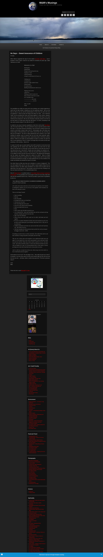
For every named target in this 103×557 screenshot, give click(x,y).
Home (40, 44)
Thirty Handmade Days (33, 390)
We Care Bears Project (33, 392)
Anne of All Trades (32, 368)
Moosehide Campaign (33, 527)
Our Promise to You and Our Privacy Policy (51, 47)
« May (29, 309)
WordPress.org (32, 343)
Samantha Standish (32, 534)
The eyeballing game (33, 388)
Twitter (65, 15)
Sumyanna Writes (32, 477)
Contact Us (61, 44)
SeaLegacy (31, 419)
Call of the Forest (32, 405)
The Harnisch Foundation (34, 544)
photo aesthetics (32, 473)
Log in (30, 340)
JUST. (30, 521)
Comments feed (32, 342)
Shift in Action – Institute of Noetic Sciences (37, 543)
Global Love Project (32, 520)
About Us (47, 44)
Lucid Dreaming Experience (34, 525)
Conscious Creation (32, 513)
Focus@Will (31, 519)
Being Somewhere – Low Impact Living (36, 401)
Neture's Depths (32, 413)
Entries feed (31, 341)
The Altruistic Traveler (33, 447)
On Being (31, 529)
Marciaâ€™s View (25, 270)
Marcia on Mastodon (33, 358)
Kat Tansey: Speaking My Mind (35, 523)
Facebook (62, 15)
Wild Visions (31, 393)
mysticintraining (32, 528)
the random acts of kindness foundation (36, 548)
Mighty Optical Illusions (33, 379)
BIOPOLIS (31, 402)
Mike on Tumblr (32, 360)
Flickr (68, 15)
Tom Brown (47, 125)
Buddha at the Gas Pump (34, 507)
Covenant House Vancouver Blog (35, 514)
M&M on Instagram (32, 354)
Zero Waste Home (32, 428)
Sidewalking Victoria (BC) (34, 446)
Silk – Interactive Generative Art (35, 386)
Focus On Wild (32, 463)
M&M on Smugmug (32, 355)
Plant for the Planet (32, 418)
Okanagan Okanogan (33, 416)
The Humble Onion (32, 448)
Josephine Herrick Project (34, 466)
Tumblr (71, 15)
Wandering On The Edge (33, 483)
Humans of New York (33, 465)
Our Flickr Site (31, 472)
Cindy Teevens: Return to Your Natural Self (37, 511)
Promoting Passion (32, 474)
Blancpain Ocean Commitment (35, 404)
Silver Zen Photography (33, 475)
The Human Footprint (33, 423)
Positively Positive (32, 530)
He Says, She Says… (40, 58)
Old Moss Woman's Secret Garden (35, 469)
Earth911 (31, 406)
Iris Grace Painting (32, 377)
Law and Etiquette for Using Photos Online (37, 468)
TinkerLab (31, 391)
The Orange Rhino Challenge (34, 547)
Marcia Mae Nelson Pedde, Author (35, 356)
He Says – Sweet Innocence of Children (26, 53)
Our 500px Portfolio (32, 470)
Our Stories (54, 44)
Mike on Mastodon (32, 359)
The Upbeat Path (32, 450)
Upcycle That (31, 427)
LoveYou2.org (31, 524)
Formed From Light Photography (35, 464)
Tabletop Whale (32, 492)
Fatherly (30, 374)
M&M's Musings (48, 2)
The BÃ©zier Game (32, 478)
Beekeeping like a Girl (33, 436)
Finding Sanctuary (32, 518)
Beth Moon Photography (33, 460)
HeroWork (31, 409)
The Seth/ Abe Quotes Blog (34, 550)
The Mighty (31, 546)
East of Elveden (32, 408)
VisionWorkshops (32, 482)
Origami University (32, 383)
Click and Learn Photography (34, 461)
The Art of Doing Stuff (33, 387)
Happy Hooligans (32, 376)
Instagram (74, 15)
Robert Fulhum (17, 173)
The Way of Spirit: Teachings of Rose (36, 551)
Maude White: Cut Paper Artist (35, 378)
